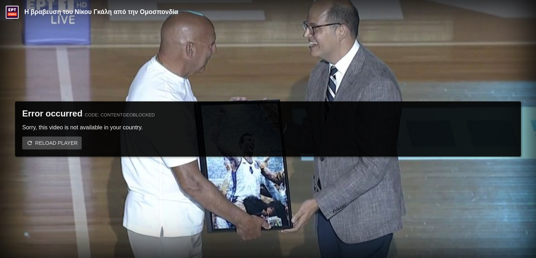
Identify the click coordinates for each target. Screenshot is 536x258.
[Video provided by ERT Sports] (12, 12)
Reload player (56, 143)
